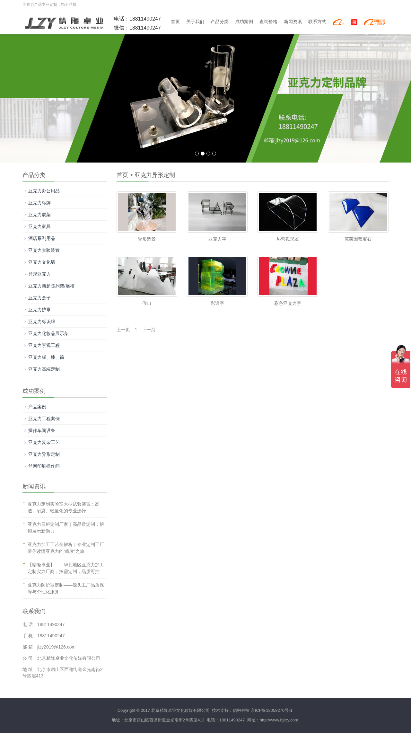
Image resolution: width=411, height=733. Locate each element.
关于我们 (195, 21)
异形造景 (147, 239)
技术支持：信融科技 (230, 710)
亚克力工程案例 (44, 418)
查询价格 (268, 21)
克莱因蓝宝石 (358, 239)
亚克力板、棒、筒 (46, 357)
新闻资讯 (293, 21)
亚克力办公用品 (44, 190)
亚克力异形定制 (155, 175)
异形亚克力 (39, 274)
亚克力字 (217, 239)
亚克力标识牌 (41, 321)
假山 (146, 303)
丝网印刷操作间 (44, 466)
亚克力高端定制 (44, 369)
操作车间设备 (41, 430)
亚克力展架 (39, 214)
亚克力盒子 (39, 297)
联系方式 (317, 21)
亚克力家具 (39, 226)
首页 (175, 21)
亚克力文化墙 (41, 262)
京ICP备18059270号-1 (272, 710)
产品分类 (220, 21)
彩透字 (217, 303)
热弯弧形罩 (287, 239)
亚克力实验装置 (44, 250)
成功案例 (244, 21)
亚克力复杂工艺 (44, 442)
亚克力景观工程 (44, 345)
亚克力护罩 (39, 309)
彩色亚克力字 (287, 303)
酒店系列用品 (41, 238)
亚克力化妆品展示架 (48, 333)
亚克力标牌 (39, 202)
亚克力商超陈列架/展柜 (51, 285)
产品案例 (37, 406)
